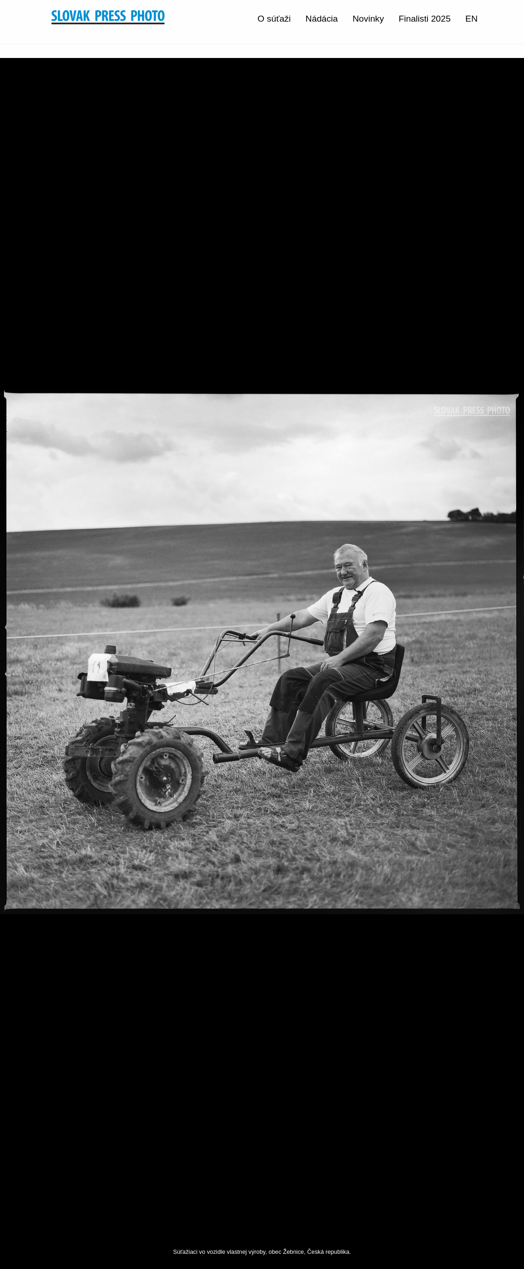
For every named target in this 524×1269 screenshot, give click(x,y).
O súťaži (273, 18)
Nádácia (322, 18)
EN (471, 18)
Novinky (368, 18)
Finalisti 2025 (424, 18)
